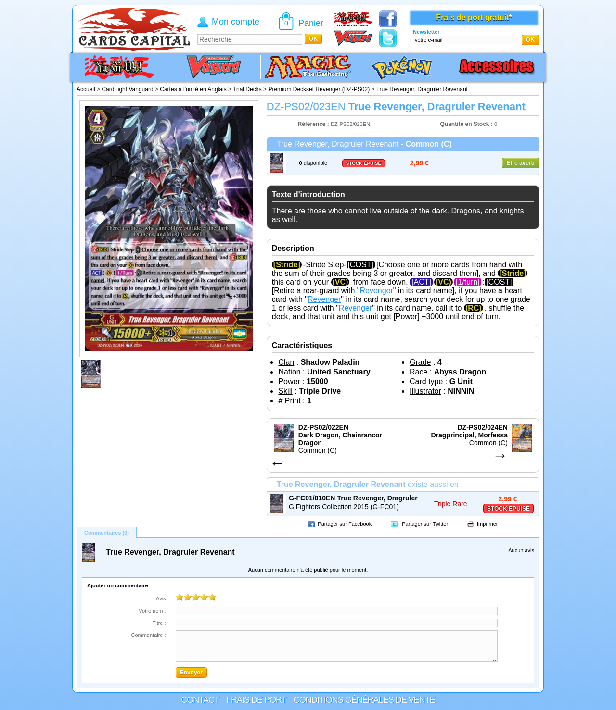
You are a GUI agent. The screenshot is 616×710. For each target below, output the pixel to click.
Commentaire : (148, 635)
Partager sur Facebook (345, 524)
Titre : (159, 623)
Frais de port (256, 700)
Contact (200, 700)
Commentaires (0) (106, 533)
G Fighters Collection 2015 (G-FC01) (344, 507)
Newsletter (426, 32)
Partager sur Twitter (425, 524)
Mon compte (235, 21)
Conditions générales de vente (364, 700)
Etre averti (520, 163)
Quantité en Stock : (466, 124)
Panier (310, 23)
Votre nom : (152, 611)
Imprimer (487, 524)
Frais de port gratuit (472, 17)
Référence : (314, 124)
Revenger (376, 290)
